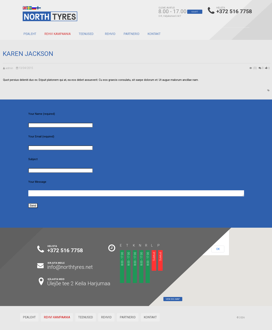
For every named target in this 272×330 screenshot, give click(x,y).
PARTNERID (131, 34)
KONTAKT (154, 34)
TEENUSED (86, 34)
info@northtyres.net (70, 267)
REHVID (110, 34)
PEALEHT (29, 34)
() (268, 68)
